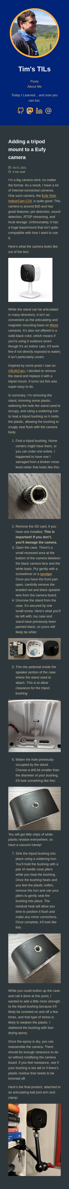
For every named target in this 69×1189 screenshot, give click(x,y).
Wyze (54, 325)
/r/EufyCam (16, 371)
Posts (34, 81)
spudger (46, 574)
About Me (34, 86)
